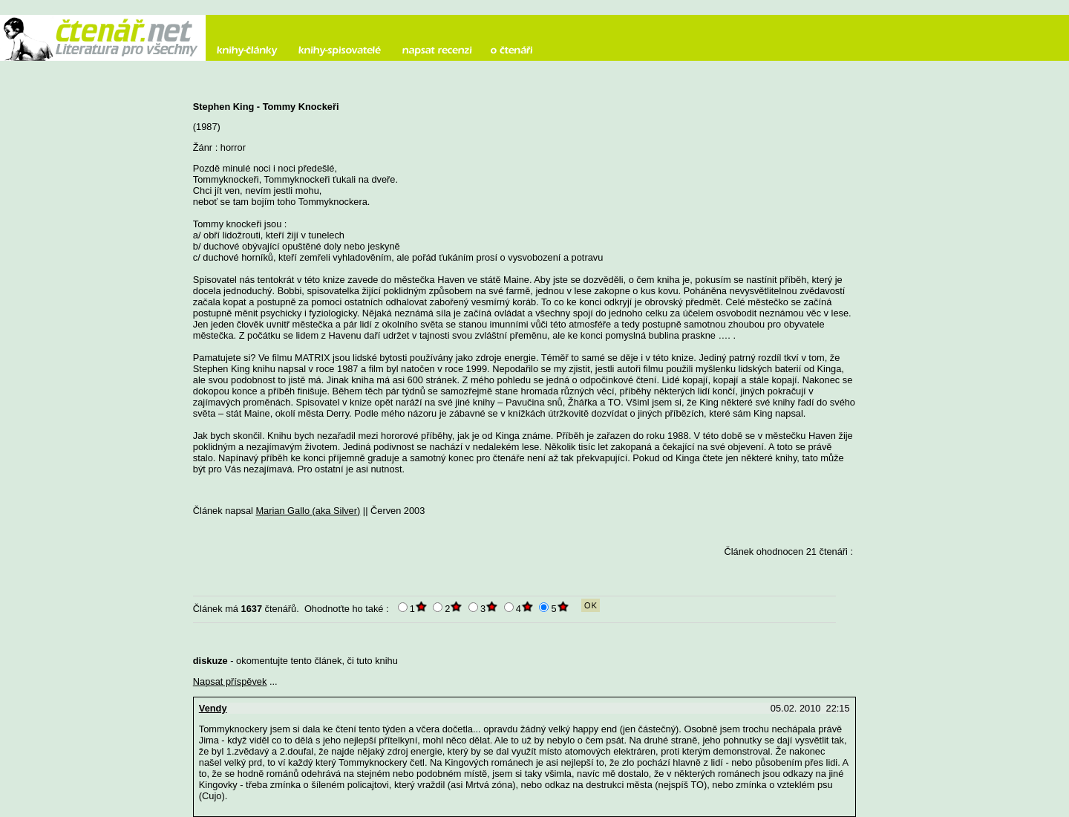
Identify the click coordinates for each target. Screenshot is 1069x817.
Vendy (213, 708)
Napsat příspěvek (230, 681)
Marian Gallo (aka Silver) (307, 510)
